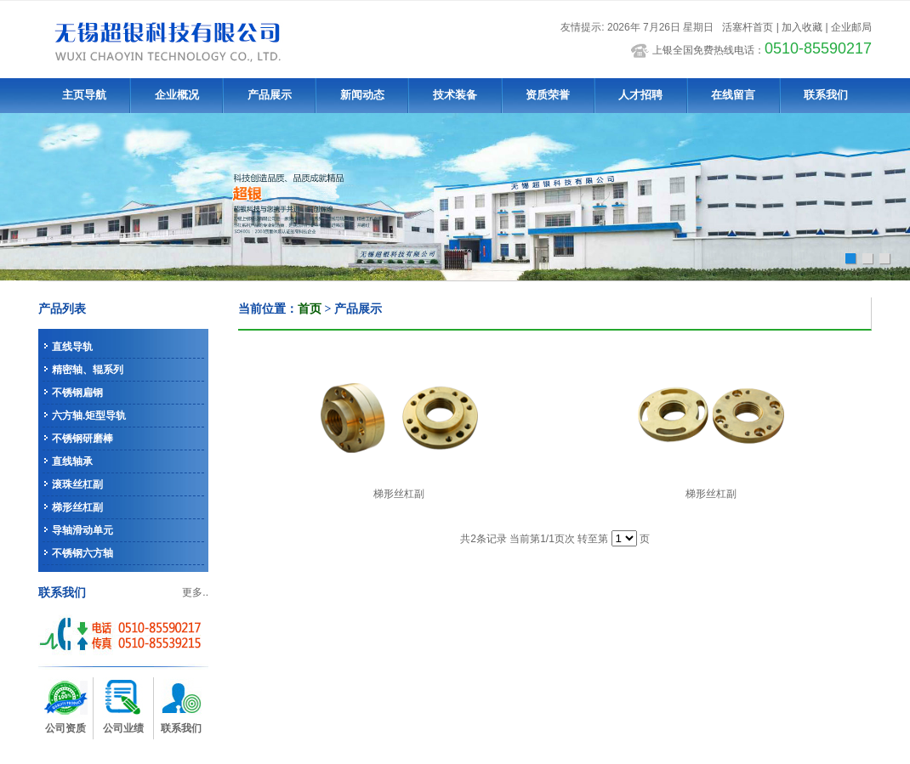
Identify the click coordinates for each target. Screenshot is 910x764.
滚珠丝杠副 (77, 484)
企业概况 (177, 94)
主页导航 (84, 94)
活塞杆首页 (747, 27)
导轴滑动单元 (82, 530)
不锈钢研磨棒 (82, 438)
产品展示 (269, 94)
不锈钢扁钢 (77, 393)
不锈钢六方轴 (82, 553)
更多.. (195, 592)
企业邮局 (851, 27)
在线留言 (733, 94)
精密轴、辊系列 (87, 370)
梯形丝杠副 (77, 507)
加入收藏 (802, 27)
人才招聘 (640, 94)
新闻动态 (362, 94)
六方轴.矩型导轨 (89, 416)
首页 (309, 309)
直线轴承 (72, 461)
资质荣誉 (548, 94)
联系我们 (826, 94)
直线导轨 (72, 347)
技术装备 (455, 94)
